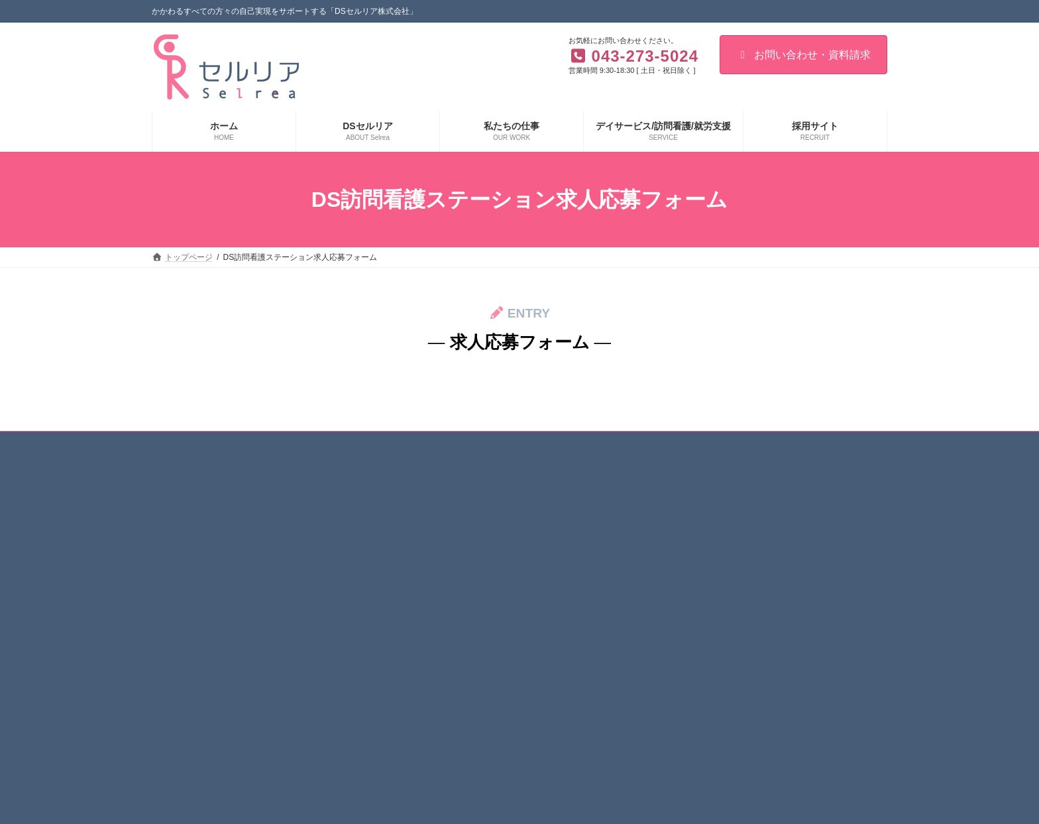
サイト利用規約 (242, 443)
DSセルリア (433, 499)
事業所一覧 (439, 637)
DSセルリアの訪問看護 (712, 545)
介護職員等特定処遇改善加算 (471, 591)
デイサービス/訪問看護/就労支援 (721, 499)
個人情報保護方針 (329, 443)
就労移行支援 (695, 568)
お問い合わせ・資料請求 (803, 54)
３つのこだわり (447, 522)
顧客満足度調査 (447, 614)
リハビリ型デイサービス (715, 522)
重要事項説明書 (447, 660)
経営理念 (435, 568)
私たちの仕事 (435, 683)
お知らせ (403, 443)
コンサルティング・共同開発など (731, 614)
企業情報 (435, 545)
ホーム (176, 443)
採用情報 (427, 706)
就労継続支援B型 (701, 591)
